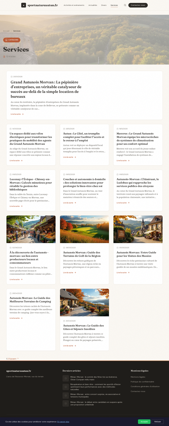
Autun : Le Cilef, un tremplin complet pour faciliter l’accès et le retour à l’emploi (83, 137)
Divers (103, 5)
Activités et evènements (74, 5)
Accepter (144, 422)
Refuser (157, 422)
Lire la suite (17, 114)
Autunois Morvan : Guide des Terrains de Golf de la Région (82, 254)
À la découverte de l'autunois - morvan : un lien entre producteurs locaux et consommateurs (29, 257)
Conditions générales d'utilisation (145, 386)
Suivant (14, 358)
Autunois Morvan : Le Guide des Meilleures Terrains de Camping (30, 299)
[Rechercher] (125, 5)
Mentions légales (138, 377)
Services (114, 5)
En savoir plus (63, 421)
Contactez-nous (138, 5)
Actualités (93, 5)
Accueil (6, 31)
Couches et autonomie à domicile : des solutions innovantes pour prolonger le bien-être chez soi (84, 183)
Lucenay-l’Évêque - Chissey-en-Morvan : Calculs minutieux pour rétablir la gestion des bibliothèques (31, 184)
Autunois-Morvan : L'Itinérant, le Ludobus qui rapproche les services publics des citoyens (138, 183)
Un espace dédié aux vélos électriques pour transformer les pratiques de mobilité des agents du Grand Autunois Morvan (31, 138)
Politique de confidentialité (142, 381)
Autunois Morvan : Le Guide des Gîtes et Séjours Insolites (83, 327)
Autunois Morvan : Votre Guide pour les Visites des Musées (136, 254)
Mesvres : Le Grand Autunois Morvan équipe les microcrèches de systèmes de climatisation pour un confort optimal (137, 138)
